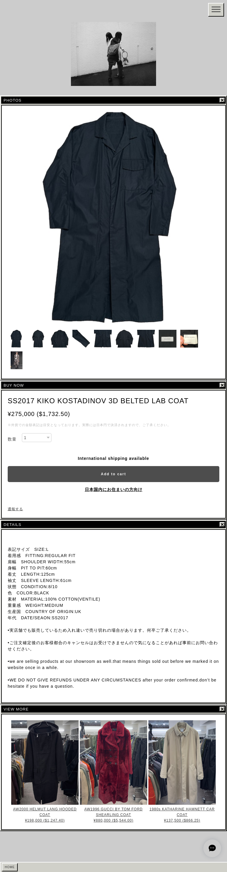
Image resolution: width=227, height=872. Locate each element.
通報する (15, 509)
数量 (12, 439)
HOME (10, 867)
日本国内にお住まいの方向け (113, 489)
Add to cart (113, 474)
